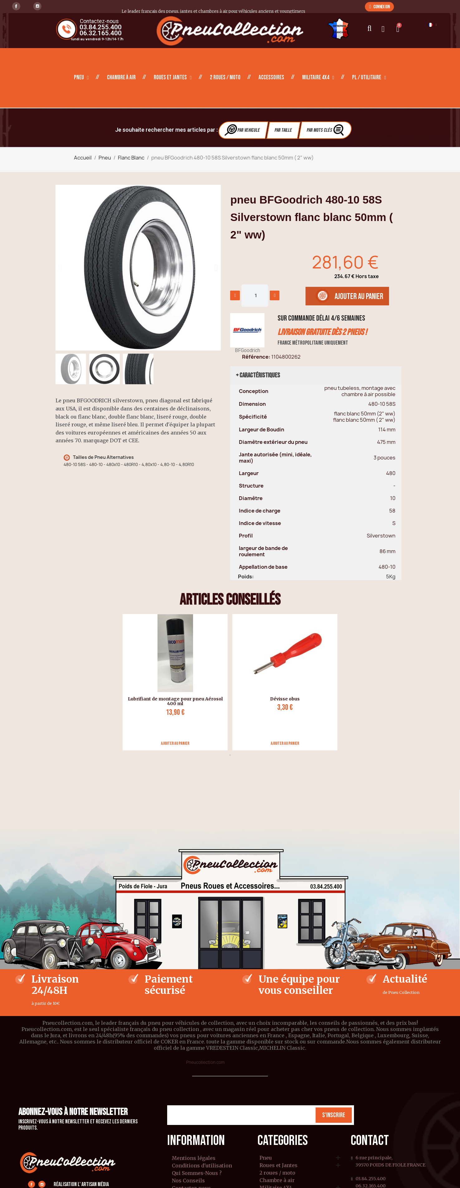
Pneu (81, 77)
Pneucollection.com (205, 1062)
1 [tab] (230, 755)
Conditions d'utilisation (202, 1165)
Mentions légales (193, 1158)
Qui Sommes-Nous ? (197, 1173)
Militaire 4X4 (318, 77)
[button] (379, 6)
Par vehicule (242, 130)
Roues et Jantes (173, 77)
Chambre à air (121, 77)
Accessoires (271, 77)
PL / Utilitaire (369, 77)
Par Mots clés (326, 130)
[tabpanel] (173, 682)
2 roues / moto (225, 77)
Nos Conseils (188, 1180)
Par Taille (283, 130)
